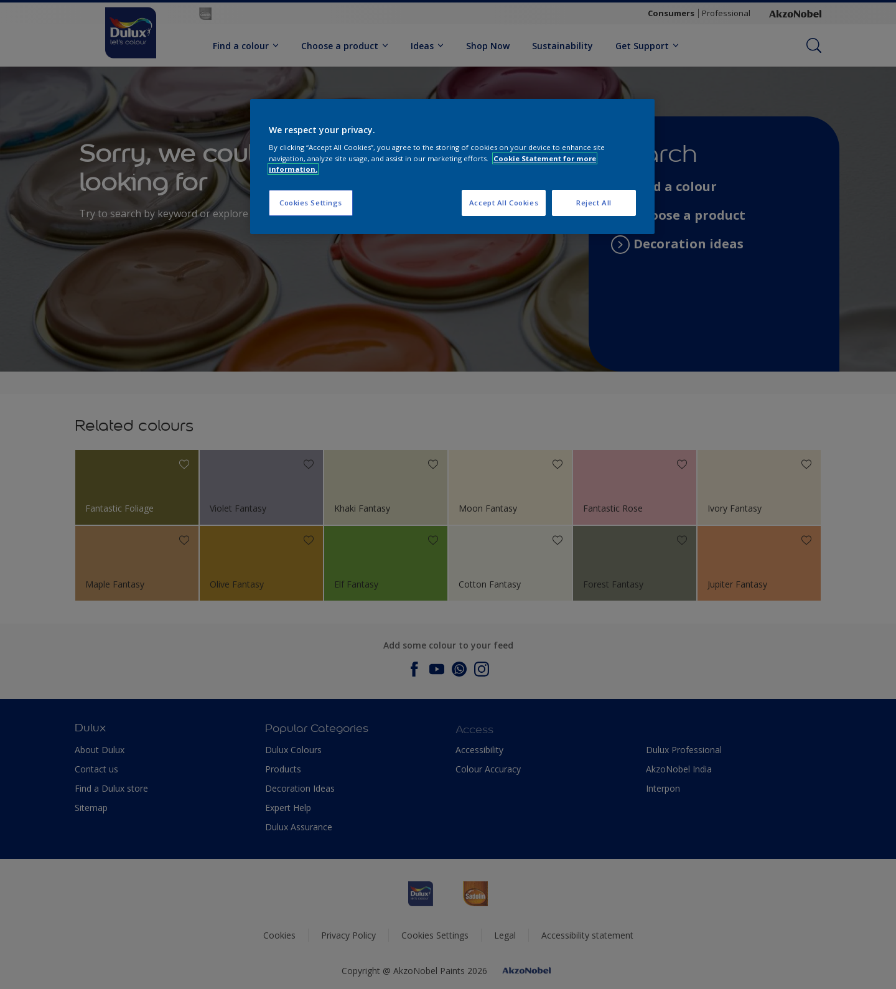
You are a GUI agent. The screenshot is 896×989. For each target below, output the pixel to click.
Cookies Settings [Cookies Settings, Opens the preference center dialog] (310, 202)
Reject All (594, 202)
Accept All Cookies (503, 202)
